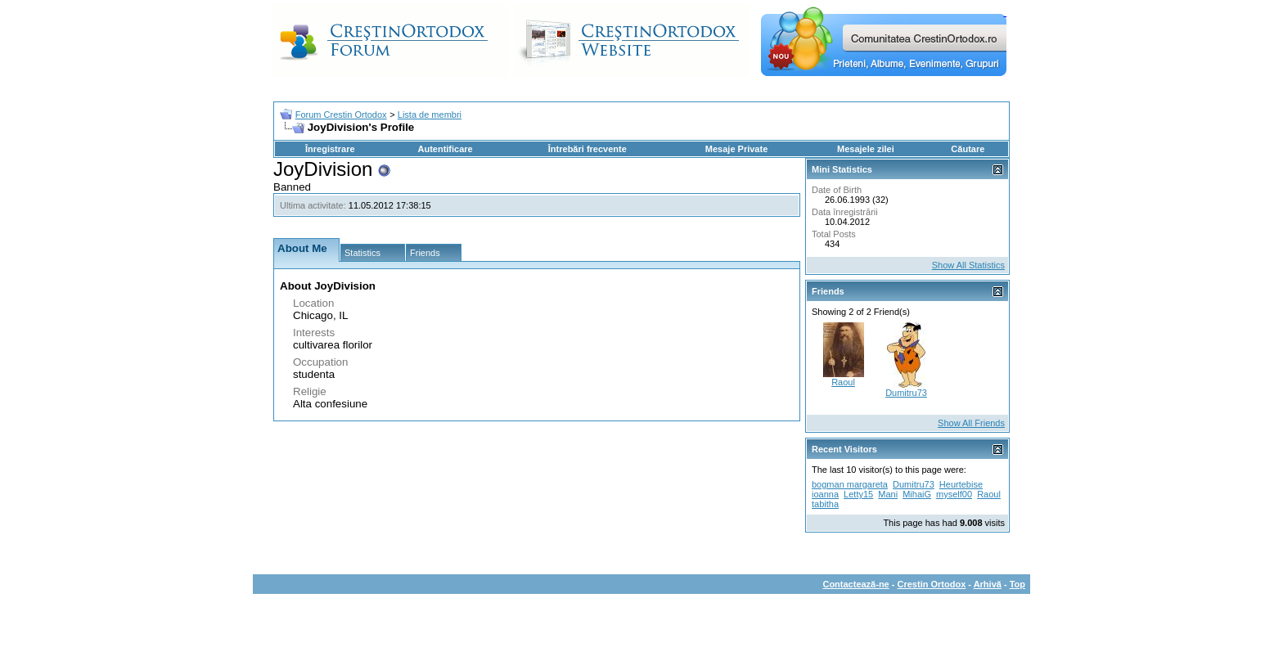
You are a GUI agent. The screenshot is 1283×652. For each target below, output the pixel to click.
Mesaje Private (736, 149)
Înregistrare (330, 149)
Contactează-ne (855, 584)
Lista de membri (429, 114)
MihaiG (917, 494)
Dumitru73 (906, 393)
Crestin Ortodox (932, 584)
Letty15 (858, 494)
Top (1017, 584)
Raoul (843, 382)
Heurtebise (961, 484)
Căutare (967, 149)
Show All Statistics (968, 265)
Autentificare (444, 149)
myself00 (954, 494)
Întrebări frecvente (587, 149)
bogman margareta (850, 484)
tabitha (825, 504)
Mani (888, 494)
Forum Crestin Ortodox (341, 114)
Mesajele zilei (865, 149)
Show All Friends (971, 423)
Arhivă (988, 584)
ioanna (825, 494)
